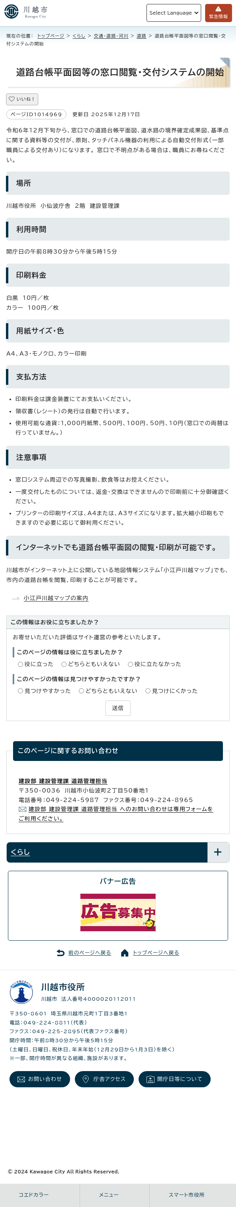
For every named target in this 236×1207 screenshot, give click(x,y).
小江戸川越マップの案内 (56, 598)
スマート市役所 (187, 1195)
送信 (118, 708)
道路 (142, 36)
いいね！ (26, 99)
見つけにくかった (175, 691)
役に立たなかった (158, 664)
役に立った (39, 664)
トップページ (51, 36)
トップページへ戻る (156, 952)
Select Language (170, 13)
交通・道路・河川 (111, 36)
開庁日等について (180, 1079)
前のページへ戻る (90, 952)
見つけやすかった (48, 691)
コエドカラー (34, 1195)
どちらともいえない (94, 664)
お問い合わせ (45, 1079)
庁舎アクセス (109, 1079)
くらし (79, 36)
